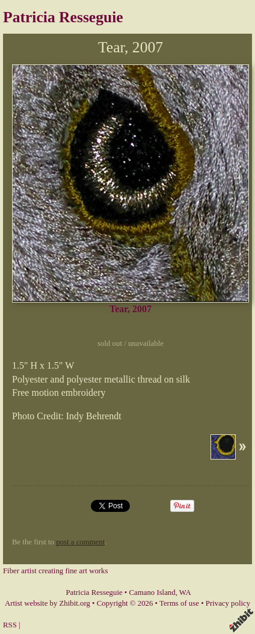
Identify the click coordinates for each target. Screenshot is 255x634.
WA (185, 592)
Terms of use (179, 603)
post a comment (80, 542)
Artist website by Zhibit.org (47, 603)
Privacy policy (228, 603)
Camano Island (152, 592)
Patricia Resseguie (63, 17)
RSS (10, 625)
